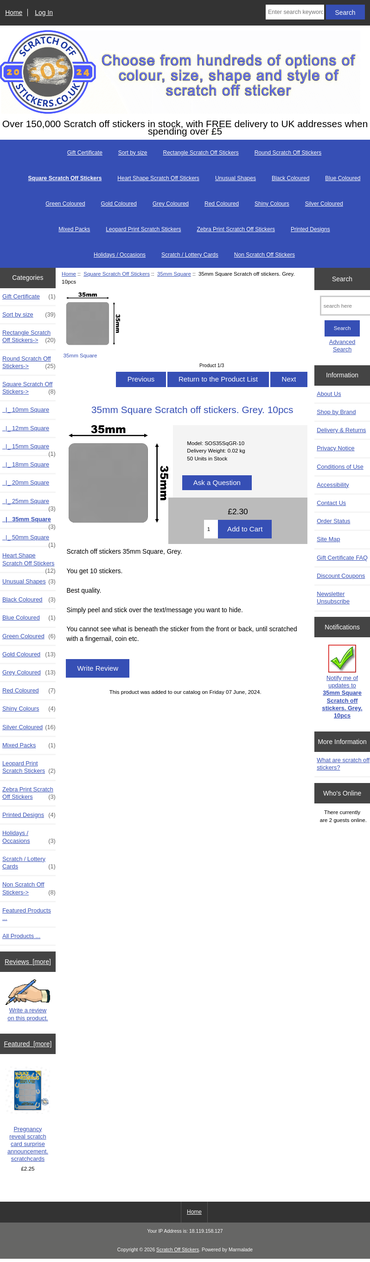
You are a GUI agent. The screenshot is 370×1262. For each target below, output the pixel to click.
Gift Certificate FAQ (342, 557)
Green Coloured (65, 204)
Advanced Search (342, 345)
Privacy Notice (335, 448)
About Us (329, 393)
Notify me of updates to (342, 682)
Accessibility (333, 484)
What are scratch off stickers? (343, 764)
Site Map (328, 539)
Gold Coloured (119, 204)
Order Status (333, 521)
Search (342, 278)
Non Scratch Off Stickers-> (29, 888)
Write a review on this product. (28, 1000)
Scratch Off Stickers (177, 1249)
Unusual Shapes (235, 178)
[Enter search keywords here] (295, 12)
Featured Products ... (26, 914)
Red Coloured (221, 204)
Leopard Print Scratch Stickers (143, 229)
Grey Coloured (171, 204)
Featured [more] (28, 1044)
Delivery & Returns (341, 430)
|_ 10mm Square (25, 409)
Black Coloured (290, 178)
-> (29, 388)
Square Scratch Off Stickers (116, 274)
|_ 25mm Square (29, 504)
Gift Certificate (84, 152)
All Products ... (21, 935)
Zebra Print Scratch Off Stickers (236, 229)
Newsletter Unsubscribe (333, 597)
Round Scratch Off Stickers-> (29, 362)
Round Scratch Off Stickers (288, 152)
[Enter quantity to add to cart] (211, 529)
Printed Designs (310, 229)
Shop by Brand (336, 411)
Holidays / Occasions (120, 255)
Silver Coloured (324, 204)
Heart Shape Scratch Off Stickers (158, 178)
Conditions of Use (340, 466)
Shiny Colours (272, 204)
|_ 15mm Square (29, 449)
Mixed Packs (74, 229)
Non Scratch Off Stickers (264, 255)
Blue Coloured (342, 178)
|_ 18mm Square (25, 464)
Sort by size (132, 152)
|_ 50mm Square (29, 540)
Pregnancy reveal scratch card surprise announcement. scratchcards (28, 1114)
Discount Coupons (341, 575)
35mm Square (174, 274)
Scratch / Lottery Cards (189, 255)
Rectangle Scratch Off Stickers (201, 152)
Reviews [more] (28, 961)
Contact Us (331, 502)
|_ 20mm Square (25, 482)
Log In (44, 12)
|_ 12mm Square (25, 428)
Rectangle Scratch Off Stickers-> (29, 336)
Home (13, 12)
